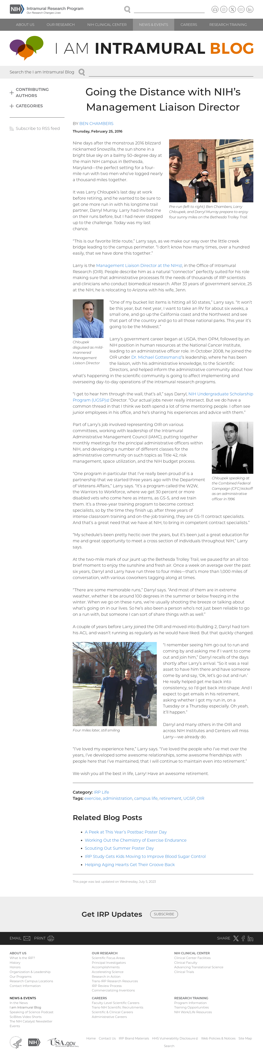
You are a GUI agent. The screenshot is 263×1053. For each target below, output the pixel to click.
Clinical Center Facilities (192, 958)
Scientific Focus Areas (108, 958)
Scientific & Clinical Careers (112, 1012)
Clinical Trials (184, 972)
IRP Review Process (107, 986)
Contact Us (107, 1038)
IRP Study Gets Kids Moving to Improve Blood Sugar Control (145, 856)
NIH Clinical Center (107, 25)
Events (15, 1026)
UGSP (189, 798)
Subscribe (164, 914)
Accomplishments (106, 967)
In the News (19, 1003)
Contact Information (25, 986)
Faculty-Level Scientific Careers (115, 1003)
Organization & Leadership (30, 972)
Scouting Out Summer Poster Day (119, 848)
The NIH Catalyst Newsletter (31, 1021)
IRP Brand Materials (134, 1038)
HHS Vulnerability (175, 1038)
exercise (92, 798)
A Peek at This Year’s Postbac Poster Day (126, 832)
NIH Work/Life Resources (193, 1012)
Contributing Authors (32, 92)
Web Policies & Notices (218, 1038)
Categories (29, 105)
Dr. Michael (156, 357)
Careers (189, 25)
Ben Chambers (96, 123)
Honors (15, 967)
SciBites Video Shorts (26, 1017)
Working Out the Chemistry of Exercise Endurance (136, 840)
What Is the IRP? (22, 958)
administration (117, 798)
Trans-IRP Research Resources (115, 981)
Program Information (190, 1003)
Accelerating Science (107, 972)
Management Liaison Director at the (139, 265)
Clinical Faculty (185, 963)
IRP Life (101, 792)
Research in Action (106, 977)
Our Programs (20, 977)
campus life (146, 798)
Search (169, 1046)
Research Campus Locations (31, 981)
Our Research (61, 25)
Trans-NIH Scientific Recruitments (117, 1007)
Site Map (245, 1038)
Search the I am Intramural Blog (42, 72)
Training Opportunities (191, 1007)
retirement (170, 798)
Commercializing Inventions (113, 990)
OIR (200, 798)
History (15, 963)
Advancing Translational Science (198, 967)
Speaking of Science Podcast (31, 1012)
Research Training (228, 25)
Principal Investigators (109, 963)
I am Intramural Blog (25, 1007)
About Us (25, 25)
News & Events (153, 25)
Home (91, 1038)
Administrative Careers (109, 1017)
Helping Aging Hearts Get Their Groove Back (130, 864)
